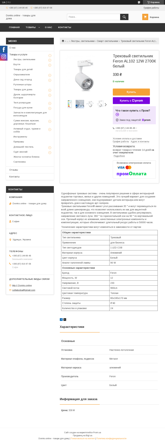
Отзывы (13, 169)
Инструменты (20, 136)
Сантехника (19, 162)
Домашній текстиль (23, 147)
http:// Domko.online (22, 285)
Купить (131, 92)
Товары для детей (23, 69)
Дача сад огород (22, 79)
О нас (48, 27)
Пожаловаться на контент (83, 438)
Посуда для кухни (22, 107)
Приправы (18, 141)
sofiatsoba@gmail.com (23, 290)
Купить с (131, 100)
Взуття (16, 64)
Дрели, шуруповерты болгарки (24, 96)
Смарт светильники (107, 41)
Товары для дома (22, 89)
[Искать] (124, 17)
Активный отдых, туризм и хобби (26, 130)
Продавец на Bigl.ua (82, 435)
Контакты (64, 27)
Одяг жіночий (20, 152)
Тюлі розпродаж (22, 102)
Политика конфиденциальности (111, 438)
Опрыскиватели (21, 74)
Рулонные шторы (22, 84)
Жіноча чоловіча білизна (26, 157)
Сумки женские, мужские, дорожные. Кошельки (26, 122)
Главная (14, 27)
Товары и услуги (18, 54)
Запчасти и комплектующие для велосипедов (30, 114)
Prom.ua (97, 432)
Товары (31, 27)
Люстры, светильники (83, 41)
